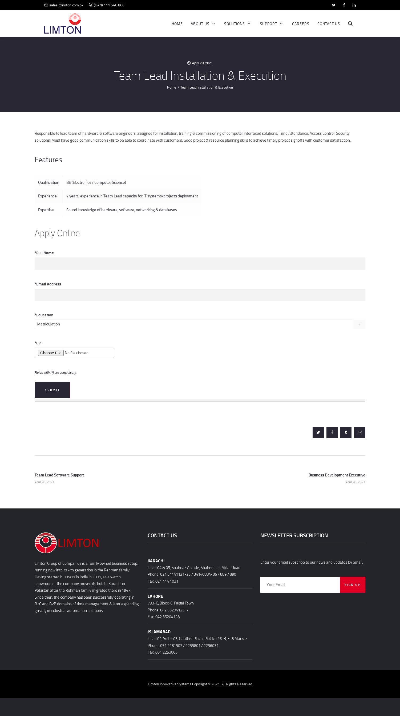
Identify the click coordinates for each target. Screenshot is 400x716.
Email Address (48, 284)
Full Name (44, 253)
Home (171, 87)
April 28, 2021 (202, 63)
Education (44, 315)
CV (38, 343)
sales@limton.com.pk (66, 4)
